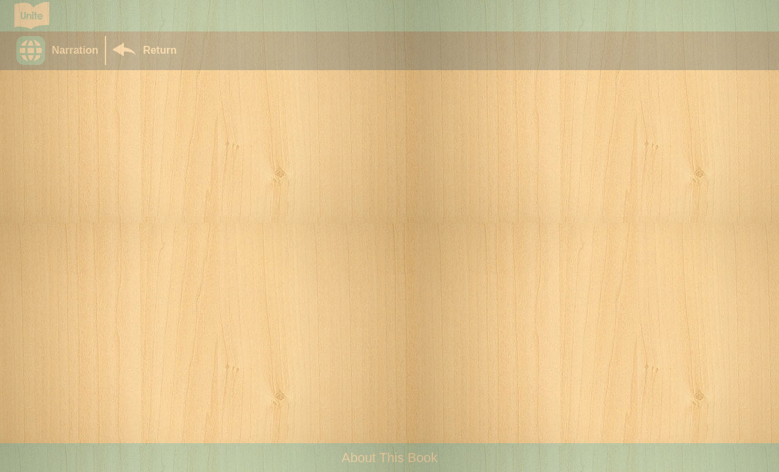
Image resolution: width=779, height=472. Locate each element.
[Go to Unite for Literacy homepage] (32, 15)
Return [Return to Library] (160, 50)
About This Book (389, 457)
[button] (60, 50)
